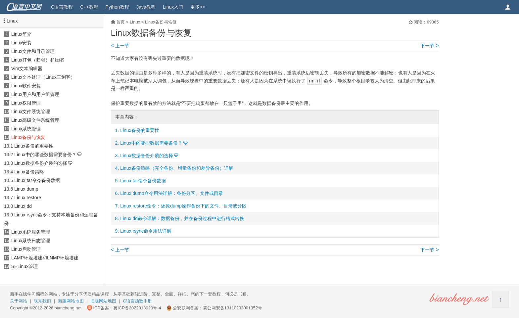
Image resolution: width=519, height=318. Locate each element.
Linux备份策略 (29, 171)
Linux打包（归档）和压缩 (37, 60)
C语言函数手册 (137, 300)
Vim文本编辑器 (26, 68)
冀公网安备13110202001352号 (232, 307)
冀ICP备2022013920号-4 (137, 307)
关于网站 (18, 300)
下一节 (429, 45)
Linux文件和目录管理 (33, 51)
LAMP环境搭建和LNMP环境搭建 (44, 257)
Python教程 (117, 7)
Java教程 (146, 7)
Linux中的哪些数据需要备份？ (45, 154)
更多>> (197, 7)
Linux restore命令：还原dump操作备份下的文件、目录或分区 (183, 205)
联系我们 (42, 300)
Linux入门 (173, 7)
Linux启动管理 (26, 249)
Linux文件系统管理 (30, 111)
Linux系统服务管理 (30, 232)
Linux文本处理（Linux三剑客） (43, 77)
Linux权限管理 (26, 103)
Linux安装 (21, 42)
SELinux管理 (24, 266)
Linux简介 (21, 34)
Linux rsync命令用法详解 (145, 231)
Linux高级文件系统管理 (35, 120)
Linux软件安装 (26, 85)
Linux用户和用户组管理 (35, 94)
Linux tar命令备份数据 (37, 180)
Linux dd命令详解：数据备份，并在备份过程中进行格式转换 (182, 218)
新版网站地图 (71, 300)
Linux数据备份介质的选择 (40, 163)
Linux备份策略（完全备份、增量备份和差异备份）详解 (176, 168)
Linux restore (27, 197)
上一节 (120, 45)
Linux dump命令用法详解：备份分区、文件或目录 (171, 193)
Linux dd (23, 206)
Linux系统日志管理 (30, 240)
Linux (12, 20)
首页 (120, 22)
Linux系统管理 (26, 128)
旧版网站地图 (103, 300)
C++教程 (89, 7)
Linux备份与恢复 (28, 137)
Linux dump (26, 189)
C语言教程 (62, 7)
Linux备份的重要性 (33, 146)
